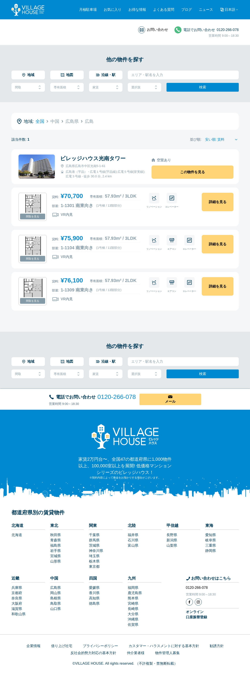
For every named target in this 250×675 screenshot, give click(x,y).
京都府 (16, 593)
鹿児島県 (135, 593)
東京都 (94, 566)
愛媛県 (94, 587)
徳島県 (94, 603)
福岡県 (133, 587)
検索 (202, 87)
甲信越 (172, 525)
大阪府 (16, 603)
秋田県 (55, 535)
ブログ (186, 9)
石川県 (133, 540)
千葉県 (94, 535)
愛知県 (210, 535)
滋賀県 (16, 609)
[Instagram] (198, 602)
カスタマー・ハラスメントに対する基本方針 (164, 646)
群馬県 (94, 540)
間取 (28, 87)
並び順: (195, 139)
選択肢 (144, 87)
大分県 (133, 614)
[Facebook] (189, 602)
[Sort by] (222, 139)
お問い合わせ (157, 29)
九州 (132, 578)
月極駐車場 (88, 9)
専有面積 (67, 87)
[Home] (125, 436)
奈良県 (16, 598)
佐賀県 (133, 624)
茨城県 (94, 545)
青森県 (55, 540)
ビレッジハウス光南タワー (93, 158)
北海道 (17, 525)
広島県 (55, 587)
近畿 (15, 578)
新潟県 (172, 540)
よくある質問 (163, 9)
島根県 (55, 598)
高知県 (94, 598)
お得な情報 (137, 9)
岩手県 (55, 551)
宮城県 (55, 556)
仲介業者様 (135, 653)
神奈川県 (96, 551)
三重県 (210, 545)
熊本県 (133, 598)
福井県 (133, 535)
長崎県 (133, 609)
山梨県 (172, 545)
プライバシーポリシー (100, 646)
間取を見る (32, 216)
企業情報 (33, 646)
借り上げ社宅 (61, 646)
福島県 (55, 545)
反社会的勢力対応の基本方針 (93, 653)
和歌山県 (18, 614)
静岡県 (210, 551)
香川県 (94, 593)
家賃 (106, 87)
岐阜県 (210, 540)
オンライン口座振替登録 (196, 614)
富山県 (133, 545)
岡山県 (55, 593)
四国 (93, 578)
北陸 (132, 525)
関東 (93, 525)
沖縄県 (133, 619)
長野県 (172, 535)
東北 (54, 525)
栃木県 (94, 561)
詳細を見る (217, 202)
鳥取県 (55, 603)
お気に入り (112, 9)
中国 (54, 578)
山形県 (55, 561)
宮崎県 (133, 603)
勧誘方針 (217, 646)
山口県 (55, 609)
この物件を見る (192, 172)
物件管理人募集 (167, 653)
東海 (209, 525)
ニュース (206, 9)
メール (170, 401)
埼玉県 (94, 556)
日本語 (230, 9)
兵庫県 (16, 587)
